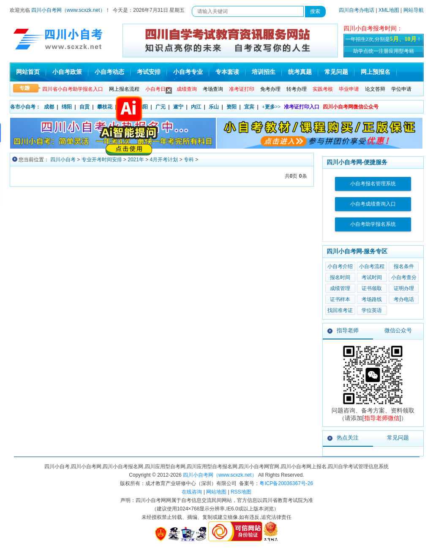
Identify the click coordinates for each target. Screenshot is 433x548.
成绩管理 (340, 288)
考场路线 (372, 299)
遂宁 (178, 107)
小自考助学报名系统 (373, 224)
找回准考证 (340, 310)
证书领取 (372, 288)
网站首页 (28, 72)
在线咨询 (192, 492)
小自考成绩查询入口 (373, 204)
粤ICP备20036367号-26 (286, 483)
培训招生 (263, 72)
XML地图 (389, 10)
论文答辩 (375, 89)
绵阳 (67, 107)
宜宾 (249, 107)
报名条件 (404, 266)
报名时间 (340, 277)
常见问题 (336, 72)
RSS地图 (241, 492)
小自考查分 (404, 277)
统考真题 (300, 72)
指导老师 (348, 330)
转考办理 (296, 89)
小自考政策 (67, 72)
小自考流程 (371, 266)
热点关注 (348, 437)
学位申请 (401, 89)
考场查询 (213, 89)
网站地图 (216, 492)
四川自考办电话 (356, 10)
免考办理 (270, 89)
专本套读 (227, 72)
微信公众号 (398, 330)
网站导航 (413, 10)
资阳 (231, 107)
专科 (189, 160)
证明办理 (404, 288)
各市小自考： (25, 107)
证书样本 (340, 299)
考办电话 (404, 299)
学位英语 (372, 310)
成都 (49, 107)
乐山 (214, 107)
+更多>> (271, 107)
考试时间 (372, 277)
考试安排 (149, 72)
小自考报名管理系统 (373, 184)
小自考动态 (109, 72)
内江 (196, 107)
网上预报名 (375, 72)
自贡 (84, 107)
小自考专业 (188, 72)
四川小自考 (63, 160)
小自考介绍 (340, 266)
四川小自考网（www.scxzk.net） (68, 10)
